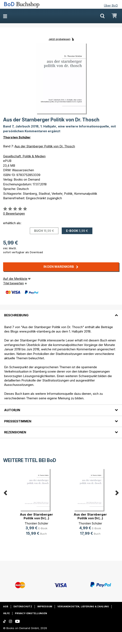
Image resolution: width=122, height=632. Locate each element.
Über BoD (111, 5)
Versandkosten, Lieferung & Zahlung (83, 606)
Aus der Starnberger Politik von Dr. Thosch (44, 146)
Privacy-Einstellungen (31, 613)
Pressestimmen (17, 421)
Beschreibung (16, 315)
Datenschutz (22, 606)
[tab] (61, 313)
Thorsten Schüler (17, 137)
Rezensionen (15, 432)
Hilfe (6, 613)
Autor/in (12, 410)
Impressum (44, 606)
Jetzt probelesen (59, 38)
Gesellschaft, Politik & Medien (24, 156)
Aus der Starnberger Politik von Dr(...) (36, 516)
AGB (5, 606)
